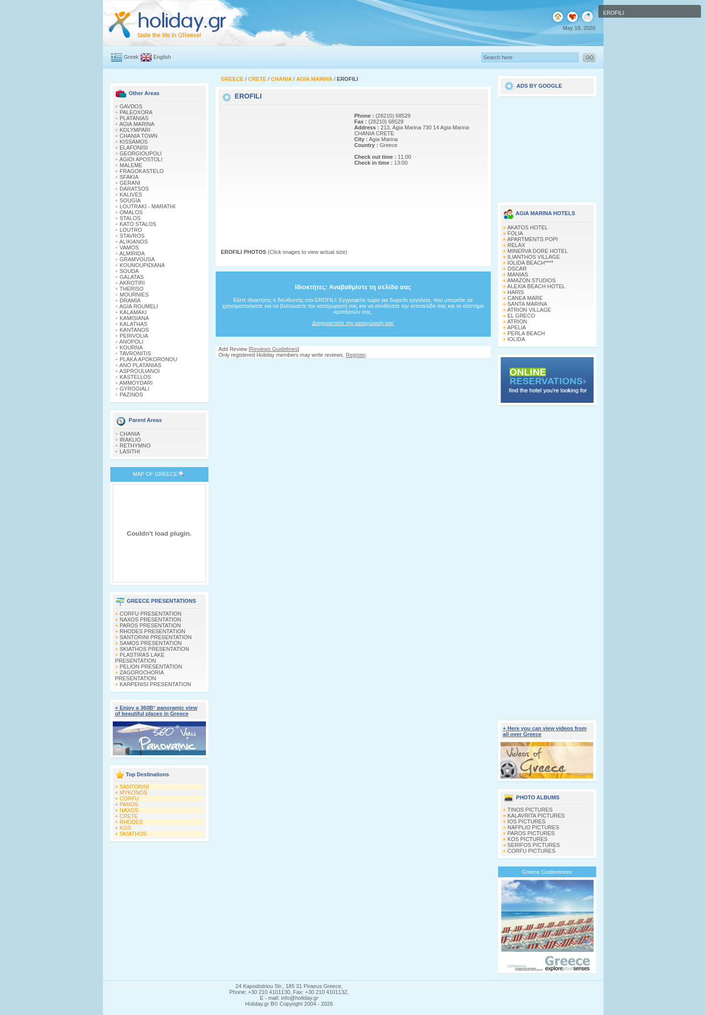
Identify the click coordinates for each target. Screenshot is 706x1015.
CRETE (129, 816)
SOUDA (129, 271)
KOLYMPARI (135, 130)
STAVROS (132, 236)
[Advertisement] (282, 168)
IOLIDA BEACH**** (530, 263)
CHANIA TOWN (138, 136)
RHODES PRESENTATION (152, 631)
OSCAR (517, 269)
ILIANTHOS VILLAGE (533, 257)
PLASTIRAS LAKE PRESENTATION (140, 658)
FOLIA (515, 233)
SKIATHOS (133, 834)
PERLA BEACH (526, 333)
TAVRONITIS (135, 353)
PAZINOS (131, 394)
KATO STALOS (138, 224)
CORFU (129, 798)
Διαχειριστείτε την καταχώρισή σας (353, 323)
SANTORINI (134, 787)
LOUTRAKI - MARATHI (147, 206)
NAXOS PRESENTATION (150, 619)
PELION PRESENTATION (151, 666)
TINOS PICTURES (530, 810)
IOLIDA (516, 339)
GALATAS (132, 277)
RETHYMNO (135, 445)
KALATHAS (134, 324)
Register (355, 355)
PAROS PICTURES (531, 833)
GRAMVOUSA (137, 259)
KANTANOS (134, 330)
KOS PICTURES (527, 839)
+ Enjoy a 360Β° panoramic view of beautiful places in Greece (156, 711)
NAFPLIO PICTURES (533, 827)
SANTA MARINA (527, 304)
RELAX (516, 245)
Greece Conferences (547, 872)
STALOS (130, 218)
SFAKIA (129, 177)
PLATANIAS (134, 118)
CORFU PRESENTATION (150, 614)
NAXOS (129, 810)
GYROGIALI (135, 389)
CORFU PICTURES (531, 851)
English (162, 57)
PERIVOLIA (134, 336)
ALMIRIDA (132, 253)
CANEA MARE (525, 298)
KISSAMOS (134, 142)
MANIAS (517, 274)
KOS (125, 828)
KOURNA (131, 347)
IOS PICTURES (526, 821)
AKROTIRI (132, 283)
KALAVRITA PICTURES (536, 815)
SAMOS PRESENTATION (151, 643)
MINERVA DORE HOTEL (537, 251)
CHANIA (130, 434)
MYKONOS (133, 792)
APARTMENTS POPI (532, 239)
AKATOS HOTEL (527, 227)
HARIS (515, 292)
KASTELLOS (135, 377)
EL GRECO (521, 316)
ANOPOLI (131, 342)
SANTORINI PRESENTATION (156, 637)
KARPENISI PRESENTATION (155, 684)
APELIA (516, 327)
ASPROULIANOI (139, 371)
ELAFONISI (134, 147)
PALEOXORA (136, 112)
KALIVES (131, 195)
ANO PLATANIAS (140, 365)
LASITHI (130, 451)
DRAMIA (130, 300)
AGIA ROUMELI (138, 306)
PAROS (129, 804)
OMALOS (131, 212)
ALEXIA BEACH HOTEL (536, 286)
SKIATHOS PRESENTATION (154, 649)
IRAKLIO (130, 440)
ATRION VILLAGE (529, 310)
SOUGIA (130, 200)
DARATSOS (134, 189)
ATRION (517, 321)
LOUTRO (131, 230)
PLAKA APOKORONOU (148, 359)
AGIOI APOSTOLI (140, 159)
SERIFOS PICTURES (533, 845)
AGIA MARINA (136, 124)
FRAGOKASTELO (142, 171)
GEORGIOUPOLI (141, 153)
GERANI (130, 183)
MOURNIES (134, 294)
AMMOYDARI (135, 383)
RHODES (131, 822)
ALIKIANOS (133, 242)
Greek (131, 57)
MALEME (131, 165)
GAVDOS (131, 106)
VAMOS (129, 247)
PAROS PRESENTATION (150, 625)
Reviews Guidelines (274, 349)
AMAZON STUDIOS (531, 280)
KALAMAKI (133, 312)
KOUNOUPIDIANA (142, 265)
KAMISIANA (134, 318)
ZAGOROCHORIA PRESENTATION (139, 675)
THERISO (132, 289)
